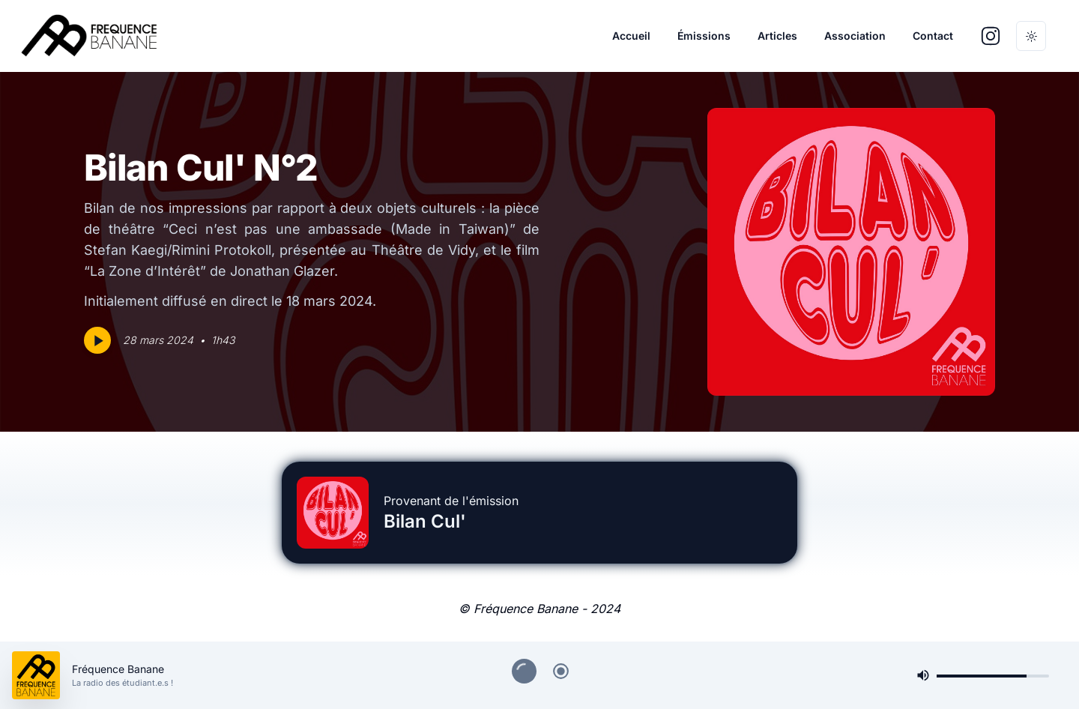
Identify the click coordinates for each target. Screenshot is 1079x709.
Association (855, 35)
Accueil (631, 35)
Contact (933, 35)
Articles (777, 35)
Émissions (704, 35)
